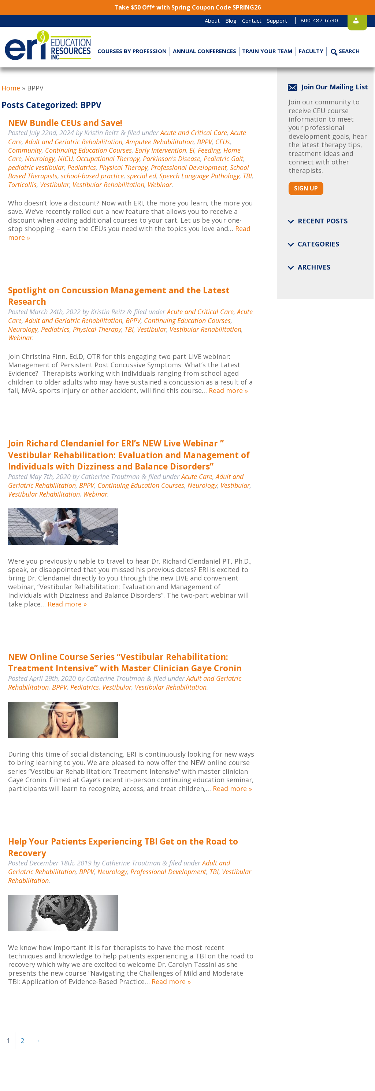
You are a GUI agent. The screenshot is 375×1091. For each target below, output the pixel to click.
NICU (65, 158)
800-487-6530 (305, 20)
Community (25, 150)
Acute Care (196, 476)
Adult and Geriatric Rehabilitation (73, 141)
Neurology (40, 158)
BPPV (204, 141)
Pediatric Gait (223, 158)
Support (263, 20)
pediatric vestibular (36, 167)
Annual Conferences (204, 51)
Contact (238, 20)
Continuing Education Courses (88, 150)
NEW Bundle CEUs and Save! (65, 123)
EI (191, 150)
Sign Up (306, 188)
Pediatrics (81, 167)
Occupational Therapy (108, 158)
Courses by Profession (132, 51)
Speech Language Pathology (199, 175)
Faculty (311, 51)
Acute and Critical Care (193, 132)
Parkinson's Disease (171, 158)
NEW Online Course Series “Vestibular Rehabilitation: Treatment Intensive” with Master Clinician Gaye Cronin (125, 662)
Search (348, 51)
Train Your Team (267, 51)
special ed (141, 175)
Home (10, 88)
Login (354, 20)
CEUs (222, 141)
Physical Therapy (123, 167)
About (198, 20)
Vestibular (54, 184)
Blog (217, 20)
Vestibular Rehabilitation (108, 184)
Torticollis (22, 184)
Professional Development (189, 167)
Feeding (209, 150)
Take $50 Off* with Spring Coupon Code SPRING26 (187, 7)
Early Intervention (160, 150)
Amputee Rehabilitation (160, 141)
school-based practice (92, 175)
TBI (247, 175)
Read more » (228, 390)
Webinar (160, 184)
